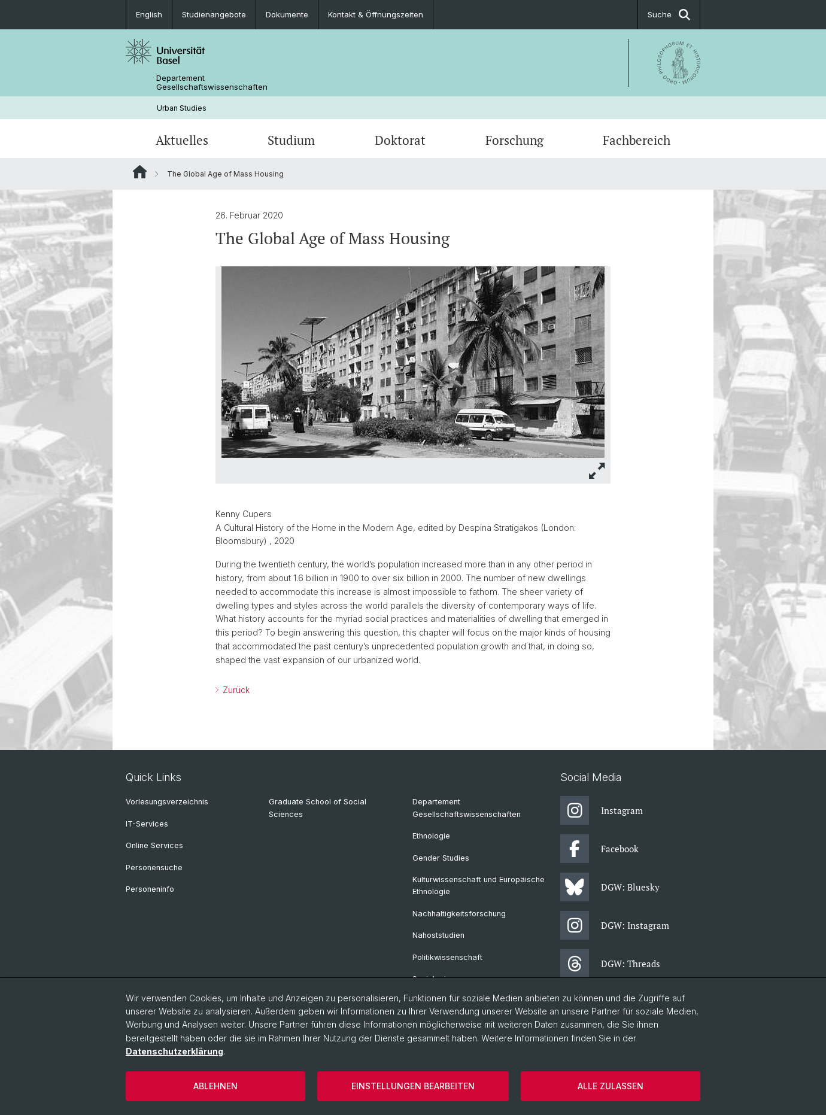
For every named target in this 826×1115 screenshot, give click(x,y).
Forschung (514, 140)
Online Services (154, 845)
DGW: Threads (610, 963)
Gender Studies (440, 857)
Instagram (601, 810)
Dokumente (287, 14)
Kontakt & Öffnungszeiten (375, 14)
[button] (597, 471)
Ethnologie (431, 835)
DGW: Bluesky (610, 887)
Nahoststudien (438, 935)
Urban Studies (181, 108)
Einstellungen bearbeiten (413, 1086)
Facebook (599, 848)
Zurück (235, 690)
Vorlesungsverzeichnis (167, 801)
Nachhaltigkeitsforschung (459, 913)
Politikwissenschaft (447, 957)
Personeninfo (150, 889)
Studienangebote (214, 14)
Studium (291, 140)
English (149, 14)
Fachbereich (636, 140)
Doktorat (400, 140)
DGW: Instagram (614, 925)
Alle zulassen (610, 1086)
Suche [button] (669, 14)
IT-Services (147, 823)
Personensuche (154, 867)
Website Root (140, 171)
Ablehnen (215, 1086)
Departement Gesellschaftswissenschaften (212, 83)
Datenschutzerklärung (174, 1051)
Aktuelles (182, 140)
